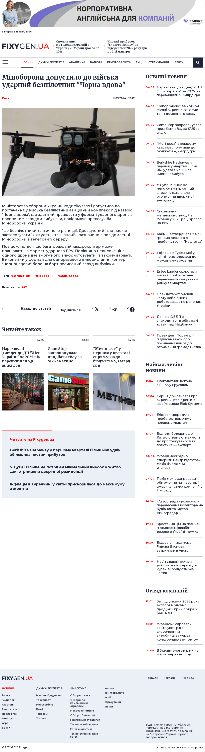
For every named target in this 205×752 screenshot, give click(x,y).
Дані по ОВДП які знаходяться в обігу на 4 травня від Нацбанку (177, 320)
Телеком (42, 713)
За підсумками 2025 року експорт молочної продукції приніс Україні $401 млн (178, 607)
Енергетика (9, 709)
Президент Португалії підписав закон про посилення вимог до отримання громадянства (179, 341)
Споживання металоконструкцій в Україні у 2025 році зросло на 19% (76, 46)
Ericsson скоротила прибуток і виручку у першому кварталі (174, 418)
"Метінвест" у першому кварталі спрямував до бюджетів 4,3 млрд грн (176, 147)
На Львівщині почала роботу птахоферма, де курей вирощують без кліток (177, 567)
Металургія (9, 718)
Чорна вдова (68, 275)
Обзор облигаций (82, 715)
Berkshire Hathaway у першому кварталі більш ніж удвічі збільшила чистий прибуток (66, 452)
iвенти (179, 62)
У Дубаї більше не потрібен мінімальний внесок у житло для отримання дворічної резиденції (65, 469)
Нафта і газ (9, 713)
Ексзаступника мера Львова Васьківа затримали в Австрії (174, 546)
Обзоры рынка (80, 695)
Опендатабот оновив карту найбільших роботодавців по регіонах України (179, 300)
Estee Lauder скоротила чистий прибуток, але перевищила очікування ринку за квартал (177, 277)
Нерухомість (44, 704)
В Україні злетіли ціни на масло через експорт (178, 652)
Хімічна (41, 718)
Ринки (6, 98)
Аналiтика (77, 62)
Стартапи (8, 704)
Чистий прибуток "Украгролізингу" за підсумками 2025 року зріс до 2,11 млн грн (126, 46)
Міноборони (44, 275)
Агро (5, 723)
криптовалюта (119, 62)
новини (27, 62)
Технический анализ (84, 724)
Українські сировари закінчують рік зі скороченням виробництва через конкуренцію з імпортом (177, 631)
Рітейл (40, 709)
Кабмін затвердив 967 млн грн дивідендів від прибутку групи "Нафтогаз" (180, 238)
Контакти (152, 677)
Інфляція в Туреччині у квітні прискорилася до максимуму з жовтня (67, 486)
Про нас (188, 677)
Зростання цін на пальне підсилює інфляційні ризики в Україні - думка (178, 528)
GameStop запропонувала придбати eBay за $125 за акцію (179, 128)
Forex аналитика (81, 729)
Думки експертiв (51, 62)
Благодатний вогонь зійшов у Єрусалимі (174, 383)
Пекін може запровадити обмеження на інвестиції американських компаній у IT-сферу (179, 484)
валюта (96, 62)
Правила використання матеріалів (179, 747)
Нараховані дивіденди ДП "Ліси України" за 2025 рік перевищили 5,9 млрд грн (179, 91)
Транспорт (43, 699)
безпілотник (20, 275)
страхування (158, 62)
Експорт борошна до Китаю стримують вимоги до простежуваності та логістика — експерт (178, 439)
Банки (6, 727)
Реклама (170, 677)
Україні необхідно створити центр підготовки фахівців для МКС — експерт (180, 462)
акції (140, 62)
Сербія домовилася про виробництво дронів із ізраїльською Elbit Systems (179, 400)
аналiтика (78, 688)
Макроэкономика (82, 710)
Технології (9, 699)
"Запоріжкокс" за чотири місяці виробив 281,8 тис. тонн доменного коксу (178, 110)
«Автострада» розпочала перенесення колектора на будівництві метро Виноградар (180, 507)
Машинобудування (49, 695)
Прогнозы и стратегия (85, 719)
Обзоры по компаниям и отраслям (79, 703)
